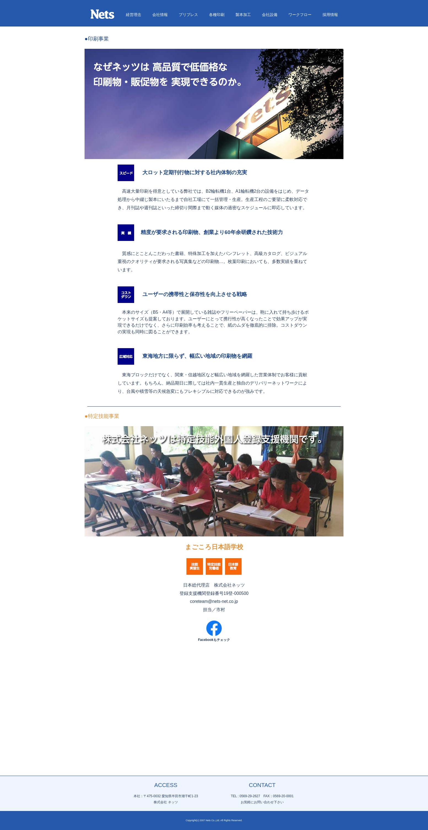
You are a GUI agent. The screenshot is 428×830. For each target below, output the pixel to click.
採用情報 (330, 107)
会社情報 (160, 107)
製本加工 (243, 107)
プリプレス (188, 107)
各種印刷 (216, 107)
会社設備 (269, 107)
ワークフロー (299, 107)
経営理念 (133, 107)
